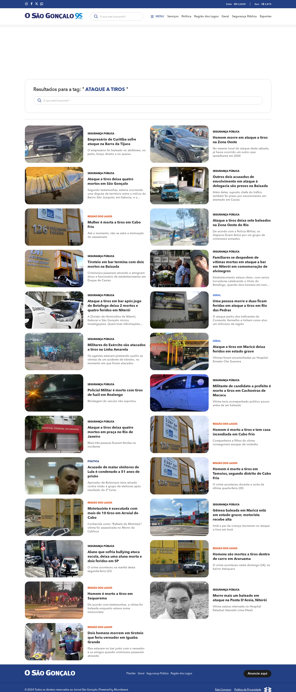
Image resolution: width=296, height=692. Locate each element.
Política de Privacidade (247, 685)
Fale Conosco (223, 685)
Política (186, 16)
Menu (157, 16)
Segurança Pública (244, 16)
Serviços (172, 16)
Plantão (131, 669)
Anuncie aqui (257, 669)
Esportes (265, 16)
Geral (225, 16)
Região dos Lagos (206, 16)
